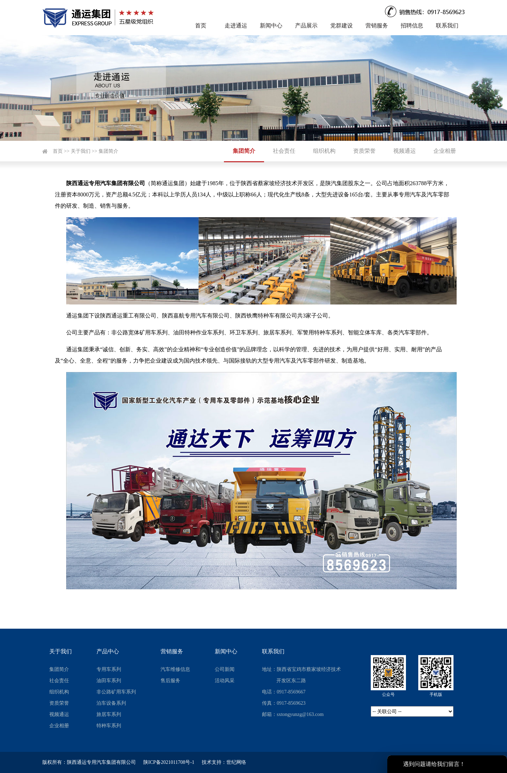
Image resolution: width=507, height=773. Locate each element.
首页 (200, 26)
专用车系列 (108, 669)
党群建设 (341, 26)
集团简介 (108, 151)
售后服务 (170, 680)
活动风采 (224, 680)
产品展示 (306, 26)
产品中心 (107, 651)
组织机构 (324, 151)
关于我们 (80, 151)
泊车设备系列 (111, 703)
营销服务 (376, 26)
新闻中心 (271, 26)
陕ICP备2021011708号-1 (168, 762)
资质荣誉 (364, 151)
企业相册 (444, 151)
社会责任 (284, 151)
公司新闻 (224, 669)
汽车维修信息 (175, 669)
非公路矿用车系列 (116, 692)
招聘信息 (412, 26)
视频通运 (404, 151)
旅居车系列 (108, 714)
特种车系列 (108, 725)
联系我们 (447, 26)
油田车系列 (108, 680)
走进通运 (236, 26)
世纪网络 (236, 762)
